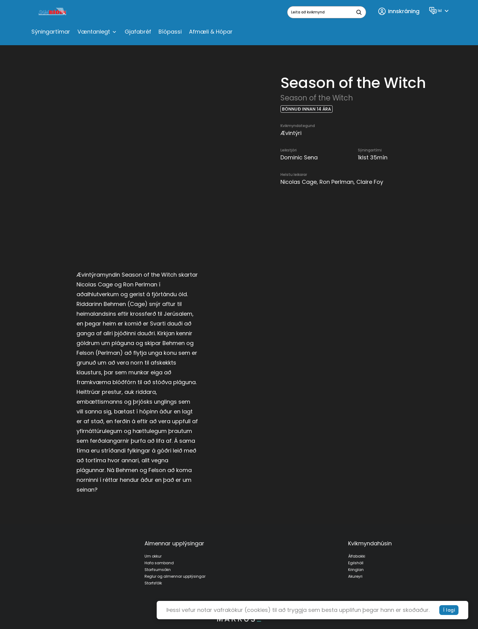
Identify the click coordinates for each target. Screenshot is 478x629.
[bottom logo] (239, 620)
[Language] (439, 10)
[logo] (53, 12)
